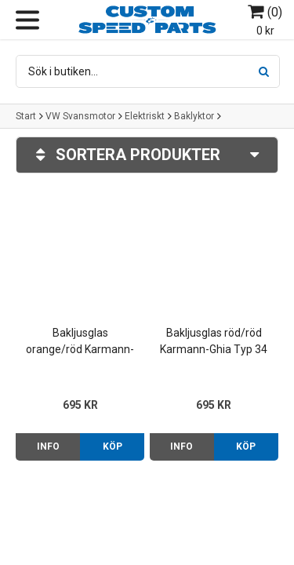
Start (26, 116)
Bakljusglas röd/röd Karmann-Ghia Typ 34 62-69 (213, 342)
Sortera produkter (147, 155)
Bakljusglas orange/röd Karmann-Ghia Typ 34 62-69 (80, 342)
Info (48, 446)
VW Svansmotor (80, 116)
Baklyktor (194, 116)
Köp (112, 446)
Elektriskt (145, 116)
